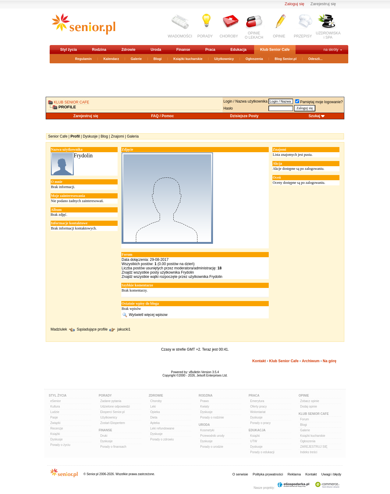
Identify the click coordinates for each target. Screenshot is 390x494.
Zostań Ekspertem (112, 423)
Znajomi (117, 136)
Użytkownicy (224, 59)
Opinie (304, 395)
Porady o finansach (113, 446)
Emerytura (257, 401)
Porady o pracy (260, 423)
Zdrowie (128, 49)
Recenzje (56, 428)
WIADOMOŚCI (180, 36)
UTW (253, 441)
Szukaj (314, 116)
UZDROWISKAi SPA (328, 35)
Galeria (133, 136)
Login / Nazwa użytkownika (245, 101)
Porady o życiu (60, 445)
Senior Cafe (57, 136)
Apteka (155, 423)
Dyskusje (90, 136)
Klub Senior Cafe (275, 49)
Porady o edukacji (262, 452)
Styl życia (68, 49)
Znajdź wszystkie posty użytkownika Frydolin (158, 272)
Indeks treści (308, 452)
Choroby (156, 401)
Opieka (155, 412)
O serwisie (240, 474)
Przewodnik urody (212, 435)
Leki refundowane (162, 428)
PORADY (205, 36)
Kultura (55, 406)
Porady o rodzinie (212, 417)
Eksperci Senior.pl (112, 412)
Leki (153, 406)
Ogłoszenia (254, 59)
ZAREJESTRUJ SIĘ (313, 446)
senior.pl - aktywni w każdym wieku (83, 26)
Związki (55, 423)
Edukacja (238, 49)
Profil (75, 136)
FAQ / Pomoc (162, 116)
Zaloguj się (294, 4)
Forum (304, 419)
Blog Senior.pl (285, 59)
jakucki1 (123, 330)
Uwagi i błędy (331, 474)
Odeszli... (315, 59)
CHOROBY (229, 36)
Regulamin (83, 59)
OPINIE (279, 36)
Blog (104, 136)
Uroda (156, 49)
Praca (210, 49)
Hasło (228, 108)
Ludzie (54, 412)
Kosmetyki (207, 430)
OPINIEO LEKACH (254, 35)
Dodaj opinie (308, 406)
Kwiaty (204, 406)
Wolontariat (257, 412)
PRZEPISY (303, 36)
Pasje (54, 417)
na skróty (331, 49)
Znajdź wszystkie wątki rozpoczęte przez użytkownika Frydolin (172, 277)
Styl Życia (57, 395)
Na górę (329, 361)
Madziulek (59, 330)
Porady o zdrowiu (162, 439)
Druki (103, 435)
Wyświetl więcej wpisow (148, 315)
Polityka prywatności (268, 474)
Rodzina (99, 49)
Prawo (204, 401)
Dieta (153, 417)
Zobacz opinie (309, 401)
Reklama (294, 474)
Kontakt (259, 361)
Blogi (158, 59)
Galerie (136, 59)
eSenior (55, 401)
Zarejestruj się (323, 4)
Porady (105, 395)
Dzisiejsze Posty (244, 116)
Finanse (183, 49)
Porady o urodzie (211, 446)
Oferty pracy (258, 406)
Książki (55, 434)
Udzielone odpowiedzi (115, 406)
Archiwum (311, 361)
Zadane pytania (110, 401)
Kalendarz (111, 59)
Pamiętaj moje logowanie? (319, 102)
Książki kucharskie (187, 59)
